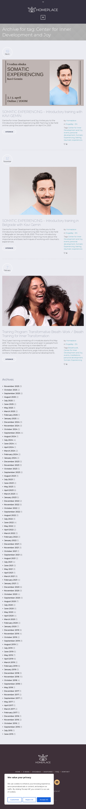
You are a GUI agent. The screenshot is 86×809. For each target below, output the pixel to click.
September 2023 (12, 472)
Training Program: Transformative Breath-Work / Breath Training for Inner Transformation (43, 334)
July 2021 (8, 562)
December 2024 (12, 422)
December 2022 (11, 501)
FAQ (57, 772)
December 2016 (11, 716)
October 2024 (10, 429)
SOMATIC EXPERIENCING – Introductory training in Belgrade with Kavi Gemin (40, 223)
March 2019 (9, 662)
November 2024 (11, 426)
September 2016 (12, 727)
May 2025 (8, 408)
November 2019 (11, 634)
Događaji (36, 772)
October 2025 (10, 390)
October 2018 (10, 680)
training (78, 137)
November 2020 (11, 591)
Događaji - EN (71, 124)
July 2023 (8, 479)
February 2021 (10, 580)
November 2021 (11, 548)
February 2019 (10, 666)
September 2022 (12, 512)
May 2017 (8, 702)
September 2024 (12, 433)
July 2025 (8, 401)
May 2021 (8, 569)
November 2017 (11, 695)
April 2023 (9, 490)
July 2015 (8, 730)
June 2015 (8, 734)
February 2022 (11, 537)
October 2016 (10, 723)
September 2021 (12, 555)
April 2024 (9, 447)
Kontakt (66, 772)
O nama (26, 772)
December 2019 (11, 630)
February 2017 (10, 713)
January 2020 (10, 626)
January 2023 (10, 497)
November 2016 (11, 720)
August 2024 (10, 436)
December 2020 (11, 587)
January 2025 (10, 418)
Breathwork (73, 348)
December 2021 (11, 544)
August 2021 (10, 558)
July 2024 (8, 440)
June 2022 (9, 522)
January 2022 (10, 540)
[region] (29, 789)
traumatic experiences (73, 140)
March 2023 (9, 494)
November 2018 (11, 677)
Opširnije (9, 132)
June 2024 (9, 444)
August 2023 (10, 476)
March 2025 (9, 411)
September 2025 (12, 393)
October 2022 (10, 508)
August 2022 (10, 515)
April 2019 (8, 659)
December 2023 (11, 462)
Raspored (48, 772)
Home (17, 772)
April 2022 (9, 530)
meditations (75, 355)
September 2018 (12, 684)
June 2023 (9, 483)
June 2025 (9, 404)
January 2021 (10, 583)
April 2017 (8, 705)
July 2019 (8, 648)
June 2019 (8, 652)
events (66, 133)
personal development (73, 358)
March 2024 (9, 451)
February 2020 (11, 623)
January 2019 (10, 669)
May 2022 (8, 526)
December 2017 (11, 691)
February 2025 (11, 415)
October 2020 (10, 594)
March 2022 (9, 533)
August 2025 (10, 397)
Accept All (44, 800)
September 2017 (12, 698)
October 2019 (10, 637)
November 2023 (11, 465)
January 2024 (10, 458)
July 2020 (8, 605)
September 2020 (12, 598)
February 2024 (11, 454)
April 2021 (8, 573)
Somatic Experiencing (73, 360)
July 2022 (8, 519)
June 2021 (8, 566)
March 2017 (9, 709)
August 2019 (10, 644)
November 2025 (11, 386)
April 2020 (9, 616)
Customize (14, 800)
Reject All (29, 800)
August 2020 (10, 601)
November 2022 (11, 505)
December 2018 (11, 673)
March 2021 (9, 576)
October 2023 (10, 469)
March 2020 (9, 619)
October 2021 (10, 551)
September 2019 (12, 641)
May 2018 (8, 687)
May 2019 (8, 655)
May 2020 (8, 612)
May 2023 (8, 487)
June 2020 (9, 609)
